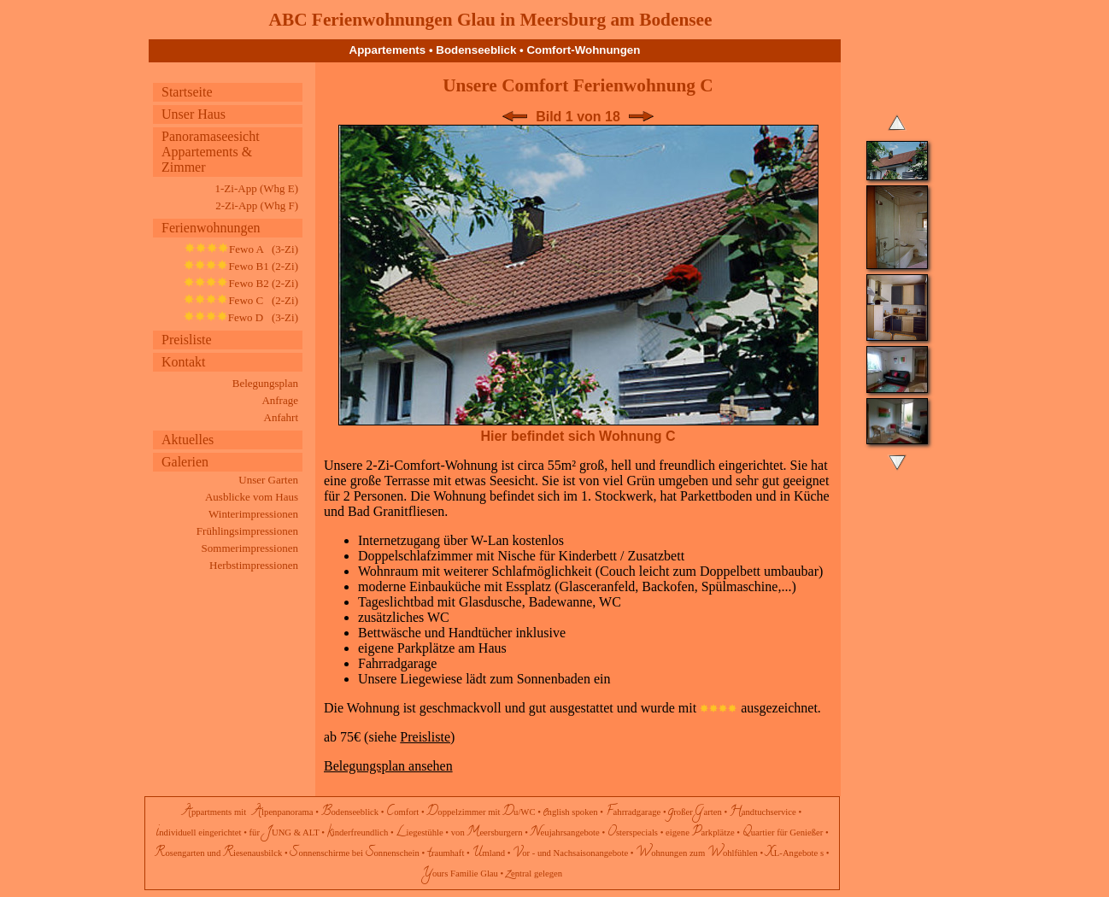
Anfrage (279, 400)
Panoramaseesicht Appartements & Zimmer (210, 151)
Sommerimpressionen (250, 548)
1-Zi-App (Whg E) (256, 188)
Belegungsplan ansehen (388, 766)
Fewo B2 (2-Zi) (241, 283)
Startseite (187, 92)
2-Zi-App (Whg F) (256, 205)
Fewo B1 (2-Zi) (241, 266)
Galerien (184, 461)
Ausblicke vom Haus (251, 496)
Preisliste (186, 339)
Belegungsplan (265, 383)
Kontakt (183, 362)
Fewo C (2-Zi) (241, 300)
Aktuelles (187, 439)
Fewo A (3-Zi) (241, 249)
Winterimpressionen (253, 513)
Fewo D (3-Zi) (241, 317)
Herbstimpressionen (253, 565)
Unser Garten (268, 479)
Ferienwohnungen (211, 227)
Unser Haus (193, 114)
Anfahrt (281, 417)
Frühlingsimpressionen (247, 531)
